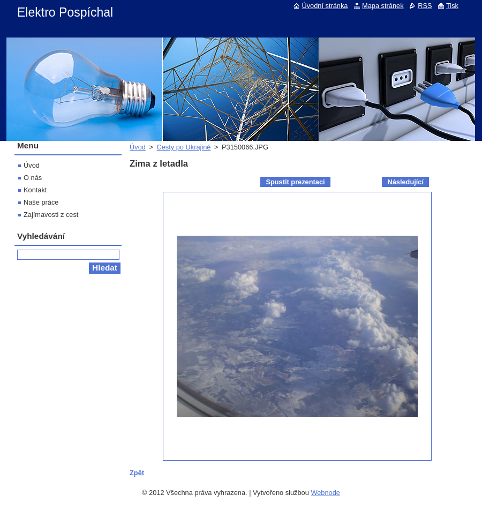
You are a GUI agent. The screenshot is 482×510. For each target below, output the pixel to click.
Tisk (452, 6)
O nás (33, 178)
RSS (425, 6)
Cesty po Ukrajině (183, 147)
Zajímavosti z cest (51, 215)
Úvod (138, 147)
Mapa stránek (383, 6)
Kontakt (35, 190)
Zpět (137, 473)
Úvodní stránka (325, 6)
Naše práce (41, 202)
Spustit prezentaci (295, 182)
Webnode (325, 493)
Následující (405, 182)
